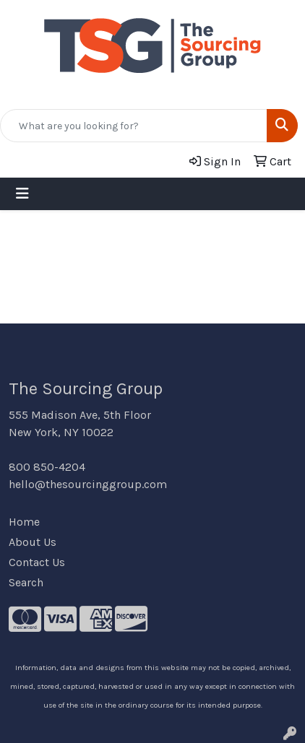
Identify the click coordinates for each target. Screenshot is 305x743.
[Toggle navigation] (22, 193)
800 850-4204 (47, 467)
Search (26, 582)
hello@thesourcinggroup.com (88, 484)
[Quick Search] (133, 125)
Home (24, 522)
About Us (32, 542)
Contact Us (37, 562)
